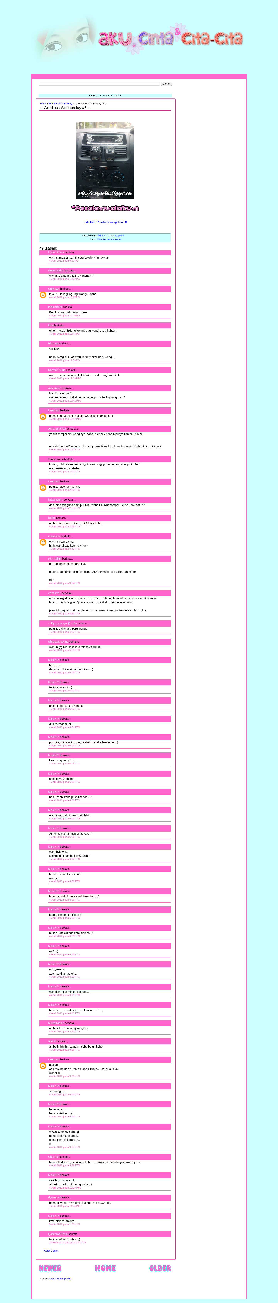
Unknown (53, 288)
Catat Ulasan (51, 1250)
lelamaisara (55, 306)
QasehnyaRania (58, 1234)
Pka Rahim (54, 558)
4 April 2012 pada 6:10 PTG (64, 954)
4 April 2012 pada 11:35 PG (64, 360)
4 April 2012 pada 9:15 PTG (64, 1094)
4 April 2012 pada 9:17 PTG (64, 1147)
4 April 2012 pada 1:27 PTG (64, 449)
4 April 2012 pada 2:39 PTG (64, 489)
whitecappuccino (58, 641)
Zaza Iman (54, 593)
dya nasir (53, 1197)
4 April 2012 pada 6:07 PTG (64, 859)
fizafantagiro (55, 499)
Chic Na (53, 1156)
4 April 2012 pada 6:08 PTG (64, 881)
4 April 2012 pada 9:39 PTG (64, 1165)
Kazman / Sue (56, 369)
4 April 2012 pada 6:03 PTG (64, 672)
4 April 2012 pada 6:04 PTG (64, 727)
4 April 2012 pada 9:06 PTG (64, 1076)
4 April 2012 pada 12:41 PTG (65, 400)
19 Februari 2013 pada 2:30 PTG (67, 1242)
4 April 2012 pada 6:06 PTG (64, 800)
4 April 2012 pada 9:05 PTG (64, 1049)
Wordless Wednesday (60, 103)
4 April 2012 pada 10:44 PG (64, 333)
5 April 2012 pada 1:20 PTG (64, 1224)
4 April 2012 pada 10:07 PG (64, 297)
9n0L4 (52, 1041)
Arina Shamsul (57, 428)
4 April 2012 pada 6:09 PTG (64, 918)
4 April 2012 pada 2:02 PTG (64, 471)
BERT (51, 517)
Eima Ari (53, 343)
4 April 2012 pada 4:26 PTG (64, 613)
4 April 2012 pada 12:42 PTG (65, 419)
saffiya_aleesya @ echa (62, 623)
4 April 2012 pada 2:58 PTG (64, 508)
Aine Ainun (54, 388)
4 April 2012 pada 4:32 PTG (64, 631)
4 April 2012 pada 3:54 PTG (64, 583)
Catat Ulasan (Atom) (60, 1278)
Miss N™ (53, 659)
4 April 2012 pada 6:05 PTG (64, 781)
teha (50, 325)
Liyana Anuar (56, 252)
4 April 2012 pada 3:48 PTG (64, 548)
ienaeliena (54, 536)
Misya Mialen (56, 1023)
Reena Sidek (56, 270)
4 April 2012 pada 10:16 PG (64, 315)
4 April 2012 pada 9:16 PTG (64, 1116)
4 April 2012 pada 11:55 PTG (65, 1206)
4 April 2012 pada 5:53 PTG (64, 650)
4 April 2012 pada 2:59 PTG (64, 526)
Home (42, 103)
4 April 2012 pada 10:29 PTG (65, 1187)
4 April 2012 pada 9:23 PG (63, 260)
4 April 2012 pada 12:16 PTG (65, 378)
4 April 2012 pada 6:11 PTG (64, 995)
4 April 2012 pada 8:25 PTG (64, 1031)
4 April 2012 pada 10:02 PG (64, 278)
